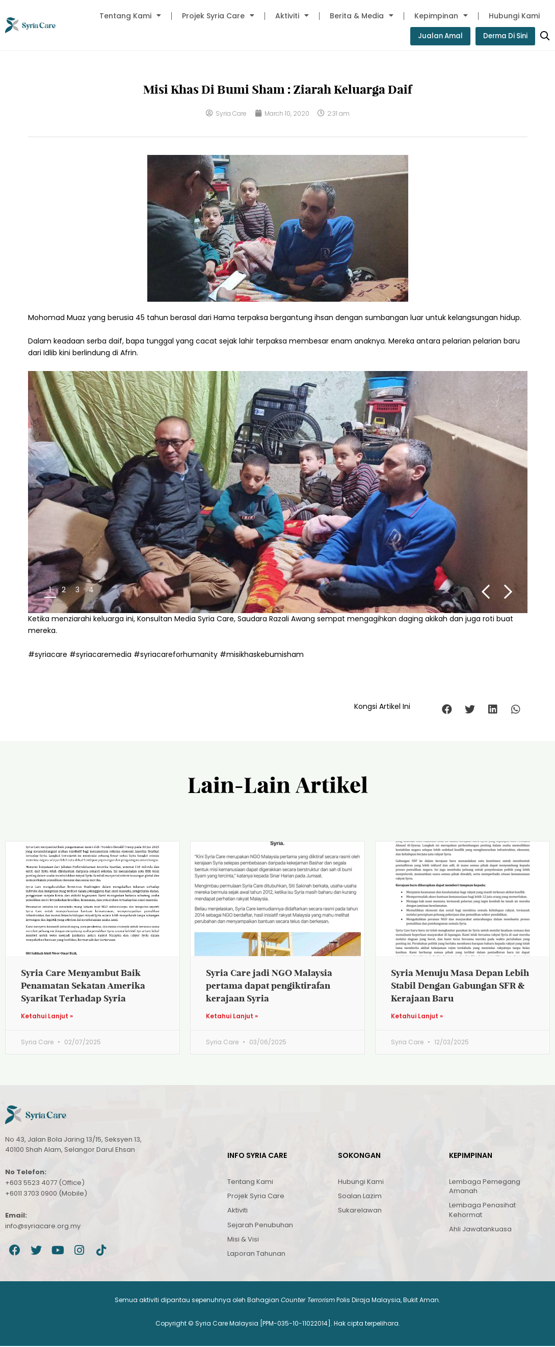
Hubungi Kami (514, 16)
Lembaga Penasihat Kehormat (482, 1210)
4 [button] (91, 590)
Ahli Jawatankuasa (480, 1230)
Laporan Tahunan (256, 1254)
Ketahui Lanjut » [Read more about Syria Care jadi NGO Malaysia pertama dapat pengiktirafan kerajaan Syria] (232, 1016)
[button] (447, 709)
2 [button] (64, 590)
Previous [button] (485, 592)
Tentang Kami (130, 15)
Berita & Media (361, 15)
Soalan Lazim (360, 1197)
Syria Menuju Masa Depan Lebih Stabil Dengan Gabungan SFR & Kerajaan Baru (460, 986)
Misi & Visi (243, 1240)
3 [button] (77, 590)
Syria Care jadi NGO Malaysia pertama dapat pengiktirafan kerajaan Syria (269, 986)
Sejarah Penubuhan (260, 1225)
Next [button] (508, 592)
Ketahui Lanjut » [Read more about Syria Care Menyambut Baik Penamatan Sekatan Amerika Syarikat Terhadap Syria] (47, 1016)
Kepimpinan (441, 15)
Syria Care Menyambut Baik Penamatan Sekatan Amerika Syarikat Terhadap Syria (83, 986)
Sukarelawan (360, 1211)
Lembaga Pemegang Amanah (484, 1187)
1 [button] (50, 590)
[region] (277, 493)
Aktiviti (292, 15)
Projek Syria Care (218, 15)
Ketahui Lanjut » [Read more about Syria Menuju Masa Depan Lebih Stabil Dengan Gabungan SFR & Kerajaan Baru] (417, 1016)
